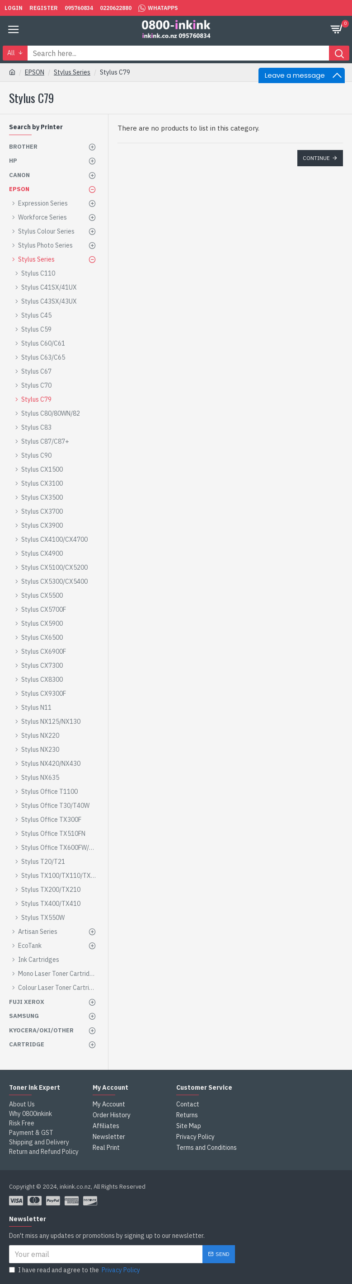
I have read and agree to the (75, 1270)
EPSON (34, 72)
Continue (316, 158)
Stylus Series (72, 72)
